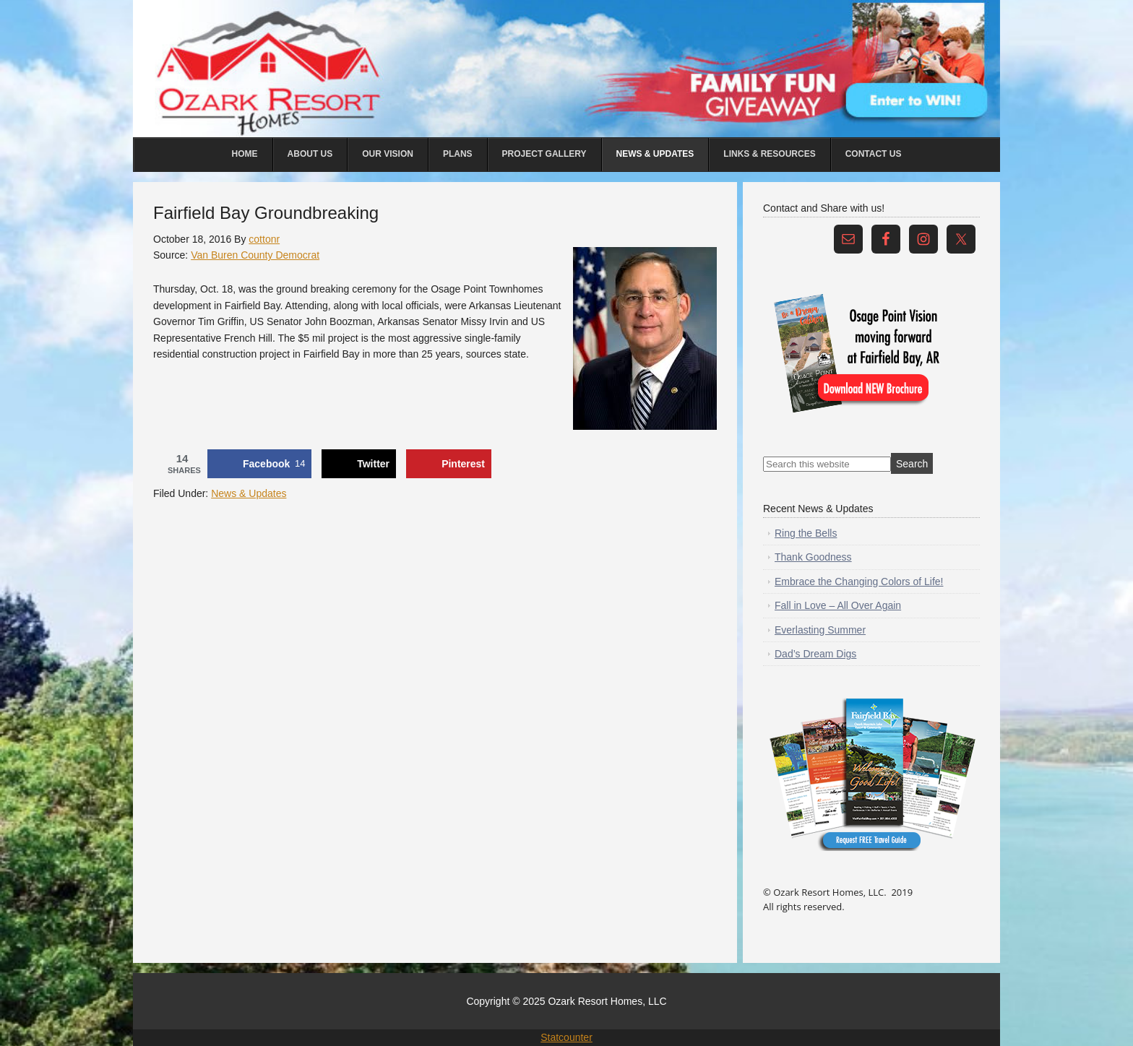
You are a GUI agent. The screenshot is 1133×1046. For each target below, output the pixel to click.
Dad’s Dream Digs (815, 654)
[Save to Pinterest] (448, 463)
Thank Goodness (813, 557)
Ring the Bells (806, 533)
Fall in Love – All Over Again (838, 605)
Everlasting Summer (820, 630)
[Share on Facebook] (259, 463)
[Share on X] (359, 463)
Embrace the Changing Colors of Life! (859, 581)
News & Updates (248, 493)
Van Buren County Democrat (255, 255)
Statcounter (566, 1037)
